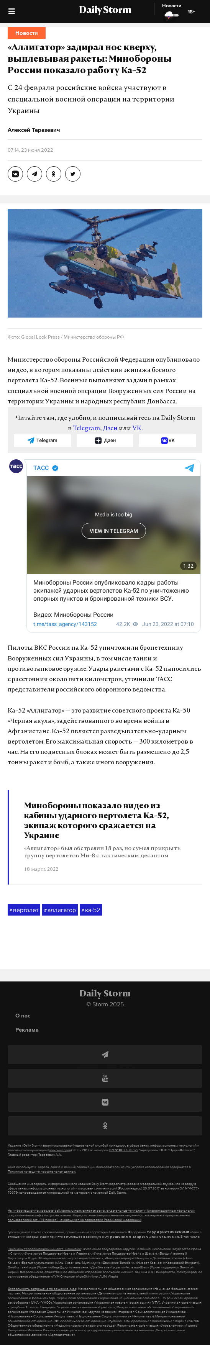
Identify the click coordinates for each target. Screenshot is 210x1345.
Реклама (27, 1029)
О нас (22, 1015)
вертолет (24, 910)
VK (136, 429)
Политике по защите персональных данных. (42, 1171)
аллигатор (60, 910)
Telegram (86, 429)
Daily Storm (105, 10)
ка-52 (91, 910)
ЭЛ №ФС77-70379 (123, 1150)
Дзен (110, 429)
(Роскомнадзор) (60, 1150)
